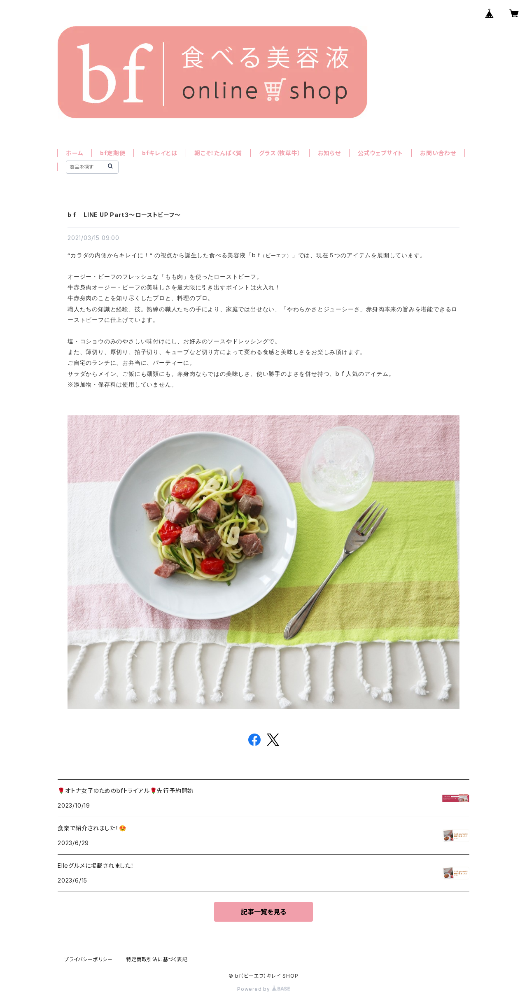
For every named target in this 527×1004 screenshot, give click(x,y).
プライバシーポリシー (88, 959)
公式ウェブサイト (380, 152)
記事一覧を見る (263, 912)
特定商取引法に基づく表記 (157, 959)
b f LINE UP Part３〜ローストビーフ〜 (124, 214)
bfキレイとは (159, 152)
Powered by (263, 989)
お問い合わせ (438, 152)
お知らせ (329, 152)
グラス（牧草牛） (280, 152)
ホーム (74, 152)
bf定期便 (112, 152)
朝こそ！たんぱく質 (218, 152)
